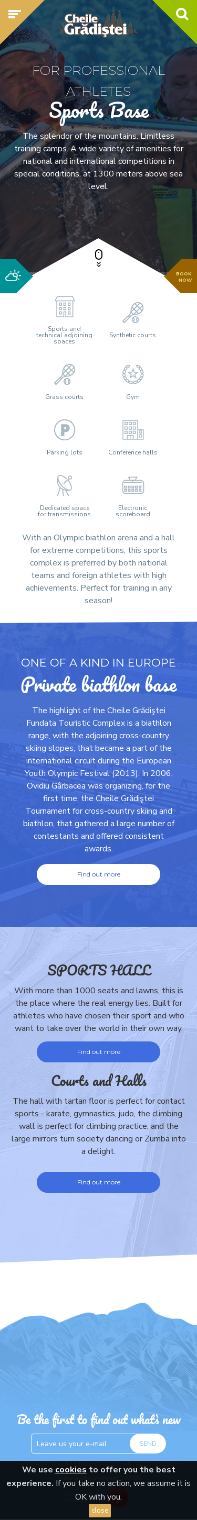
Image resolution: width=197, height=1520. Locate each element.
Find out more (98, 1052)
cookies (71, 1469)
